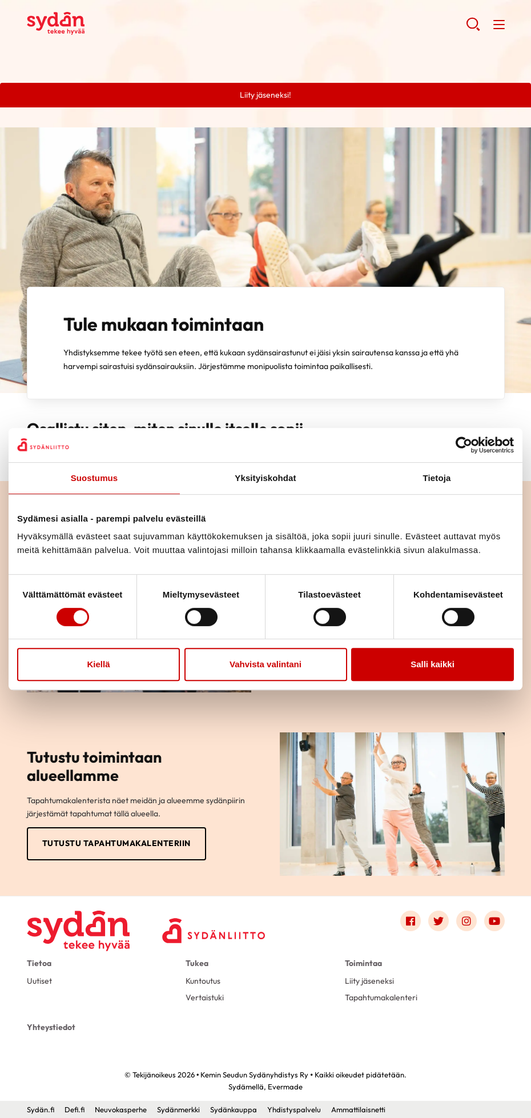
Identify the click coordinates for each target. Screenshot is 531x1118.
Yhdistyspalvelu (294, 1109)
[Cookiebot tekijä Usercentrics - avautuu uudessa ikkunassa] (464, 445)
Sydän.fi (40, 1109)
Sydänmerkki (178, 1109)
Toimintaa (363, 963)
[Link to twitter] (438, 921)
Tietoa (39, 963)
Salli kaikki (432, 664)
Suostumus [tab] (94, 478)
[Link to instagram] (466, 921)
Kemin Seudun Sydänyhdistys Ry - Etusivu (118, 23)
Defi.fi (75, 1109)
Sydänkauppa (233, 1109)
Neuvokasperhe (121, 1109)
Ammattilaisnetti (358, 1109)
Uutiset (39, 981)
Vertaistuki (205, 997)
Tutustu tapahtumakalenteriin (116, 843)
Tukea (197, 963)
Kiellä (98, 664)
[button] (473, 28)
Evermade (285, 1086)
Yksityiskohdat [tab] (265, 478)
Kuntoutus (203, 981)
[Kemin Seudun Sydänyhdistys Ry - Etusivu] (78, 923)
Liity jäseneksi (369, 981)
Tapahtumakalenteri (381, 997)
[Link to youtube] (494, 921)
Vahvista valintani (265, 664)
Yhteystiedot (51, 1027)
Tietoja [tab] (437, 478)
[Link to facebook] (410, 921)
